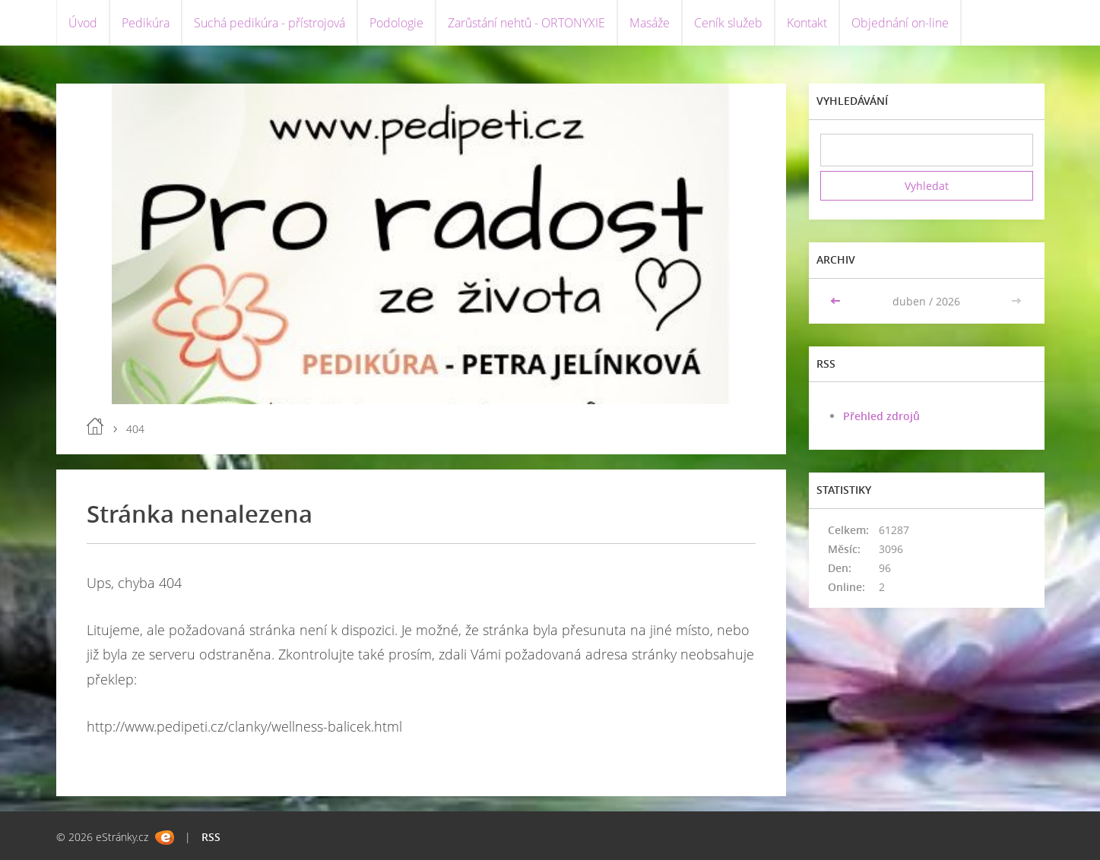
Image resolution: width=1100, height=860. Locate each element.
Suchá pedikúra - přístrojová (269, 22)
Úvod (82, 22)
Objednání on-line (900, 22)
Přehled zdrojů (881, 416)
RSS (210, 837)
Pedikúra (146, 22)
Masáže (649, 22)
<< (837, 301)
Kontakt (807, 22)
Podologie (396, 22)
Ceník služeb (728, 22)
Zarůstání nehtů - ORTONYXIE (526, 22)
